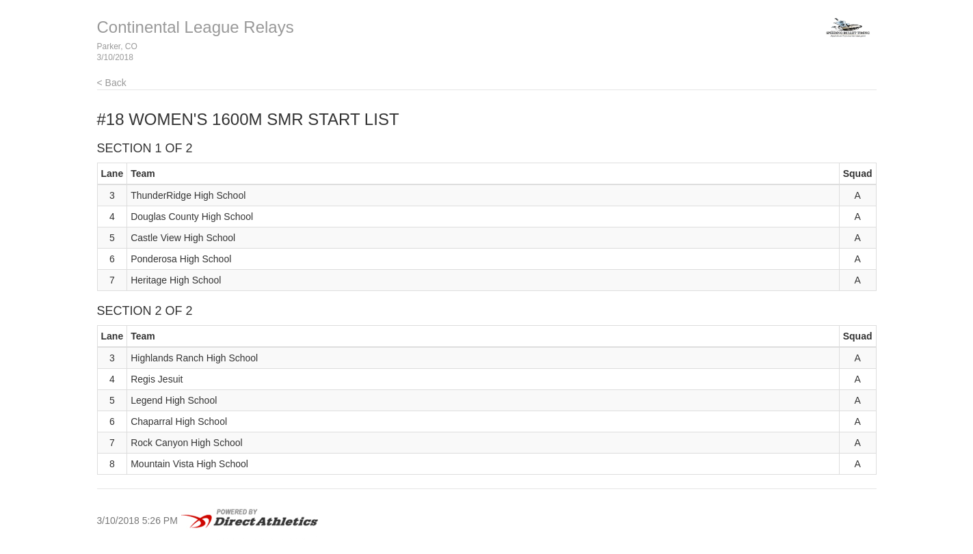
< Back (111, 82)
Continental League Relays (195, 27)
